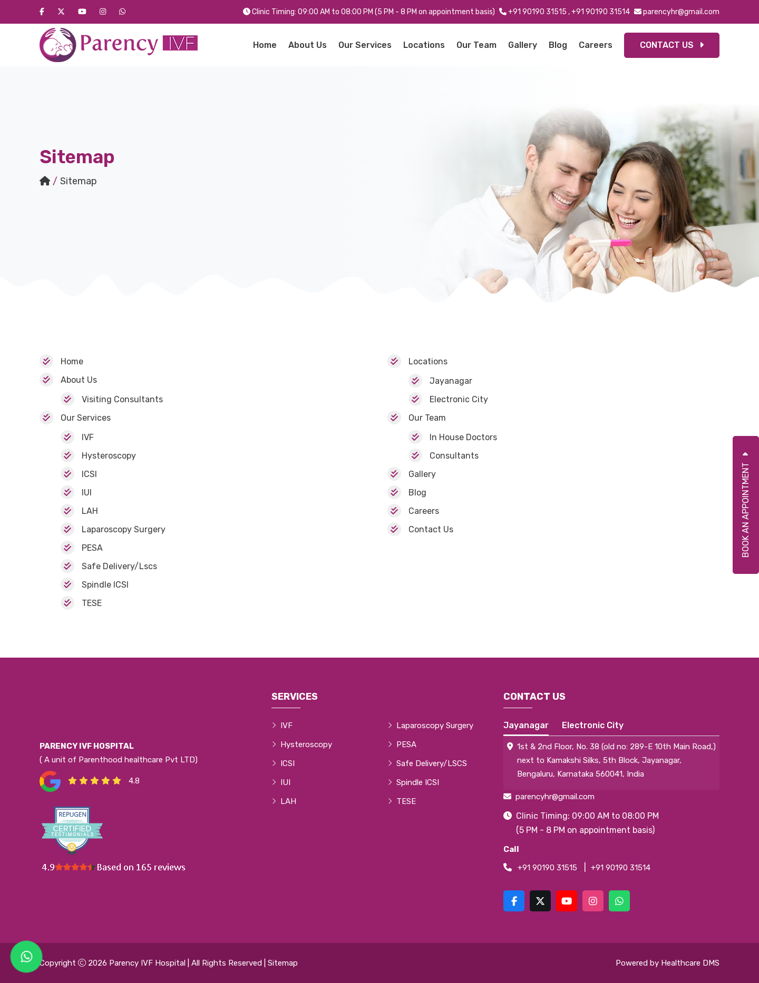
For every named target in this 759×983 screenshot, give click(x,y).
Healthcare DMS (690, 963)
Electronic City (459, 399)
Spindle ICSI (105, 585)
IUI (87, 493)
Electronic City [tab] (593, 725)
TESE (92, 603)
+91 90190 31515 (537, 11)
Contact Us (672, 45)
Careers (595, 45)
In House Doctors (463, 437)
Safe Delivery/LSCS (427, 763)
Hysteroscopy (109, 456)
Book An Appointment (746, 505)
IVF (88, 437)
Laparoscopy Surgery (124, 529)
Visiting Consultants (122, 399)
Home (265, 45)
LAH (90, 511)
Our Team (476, 45)
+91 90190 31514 (600, 11)
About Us (307, 45)
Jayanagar (451, 381)
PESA (92, 548)
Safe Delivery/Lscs (119, 566)
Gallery (522, 45)
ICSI (89, 474)
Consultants (454, 456)
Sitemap (283, 963)
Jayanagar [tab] (526, 725)
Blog (558, 45)
